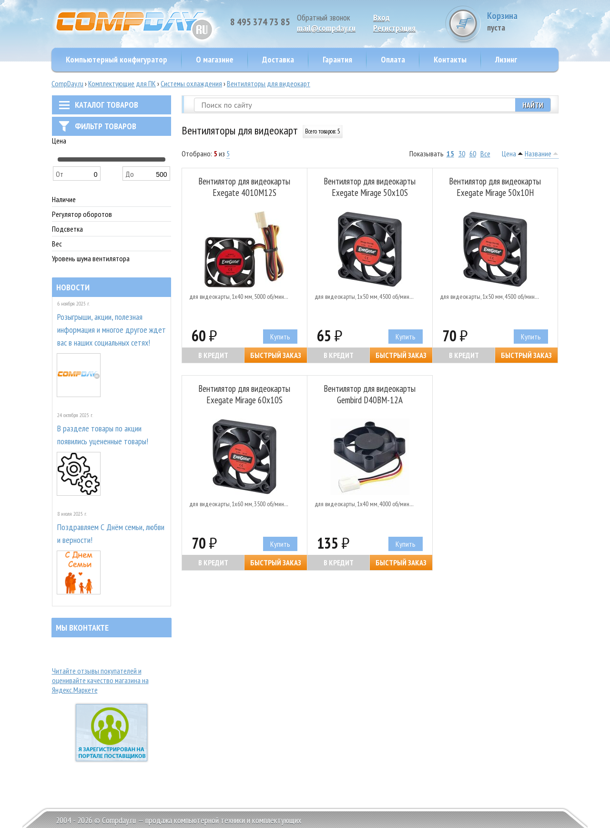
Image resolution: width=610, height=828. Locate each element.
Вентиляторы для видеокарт (268, 83)
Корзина (523, 21)
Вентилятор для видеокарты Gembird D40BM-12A (370, 394)
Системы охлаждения (191, 83)
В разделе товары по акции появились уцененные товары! (102, 435)
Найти (532, 105)
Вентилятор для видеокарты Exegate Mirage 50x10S (370, 186)
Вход (381, 17)
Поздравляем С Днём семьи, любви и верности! (110, 533)
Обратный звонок (323, 17)
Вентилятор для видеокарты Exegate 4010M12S (244, 186)
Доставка (278, 59)
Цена (509, 153)
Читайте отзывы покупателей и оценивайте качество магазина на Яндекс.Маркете (100, 680)
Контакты (450, 59)
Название (538, 153)
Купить (280, 336)
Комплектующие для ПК (122, 83)
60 (472, 153)
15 (450, 153)
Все (485, 153)
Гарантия (337, 59)
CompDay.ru (67, 83)
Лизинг (506, 59)
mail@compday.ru (326, 27)
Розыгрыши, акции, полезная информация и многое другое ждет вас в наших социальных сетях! (111, 329)
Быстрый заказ (275, 355)
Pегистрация (394, 27)
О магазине (215, 59)
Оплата (393, 59)
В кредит (213, 355)
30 (461, 153)
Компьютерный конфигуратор (116, 59)
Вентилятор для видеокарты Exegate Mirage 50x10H (495, 186)
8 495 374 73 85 (260, 22)
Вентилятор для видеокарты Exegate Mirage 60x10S (244, 394)
